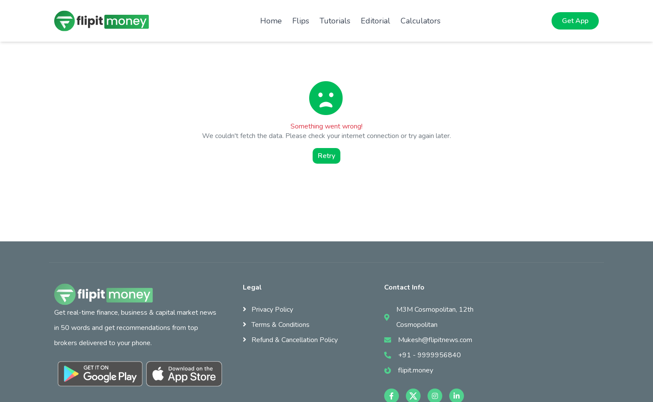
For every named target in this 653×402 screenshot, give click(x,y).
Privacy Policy (268, 309)
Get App (575, 21)
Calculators (421, 21)
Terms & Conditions (276, 325)
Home (271, 21)
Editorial (375, 21)
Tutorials (335, 21)
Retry (326, 156)
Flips (300, 21)
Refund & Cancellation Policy (290, 340)
